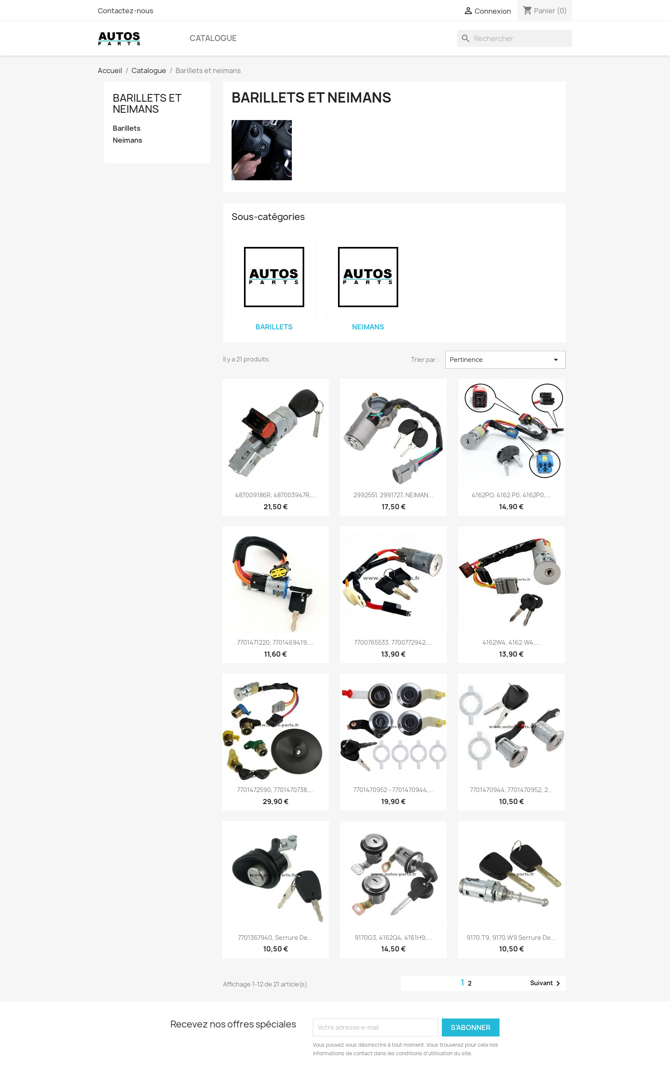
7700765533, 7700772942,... (393, 642)
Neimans (127, 140)
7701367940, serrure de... (275, 937)
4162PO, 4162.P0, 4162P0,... (511, 495)
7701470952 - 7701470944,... (393, 790)
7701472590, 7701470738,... (275, 790)
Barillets (127, 128)
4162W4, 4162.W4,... (511, 642)
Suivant (546, 983)
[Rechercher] (514, 38)
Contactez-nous (125, 10)
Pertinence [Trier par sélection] (505, 360)
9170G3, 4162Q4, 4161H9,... (393, 937)
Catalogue (213, 38)
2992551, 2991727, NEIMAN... (393, 495)
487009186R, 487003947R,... (275, 495)
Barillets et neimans (147, 103)
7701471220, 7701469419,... (275, 642)
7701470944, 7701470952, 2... (511, 790)
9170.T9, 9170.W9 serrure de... (511, 937)
